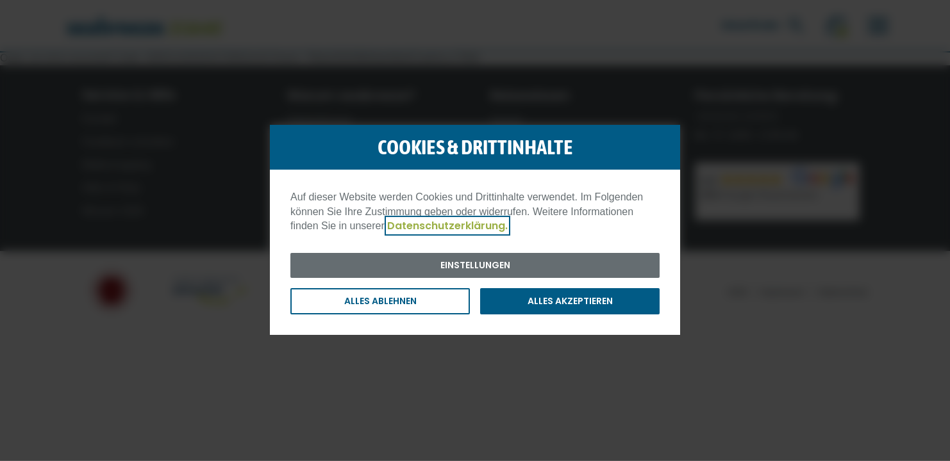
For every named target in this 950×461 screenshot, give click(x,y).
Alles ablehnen (380, 301)
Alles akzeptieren (570, 301)
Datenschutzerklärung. (447, 225)
